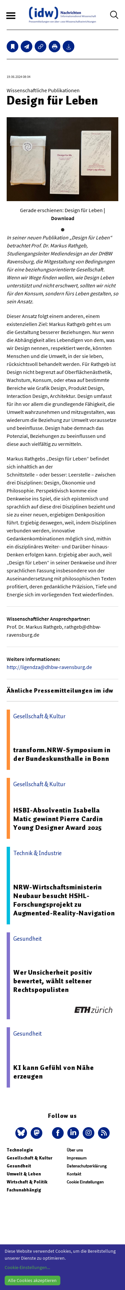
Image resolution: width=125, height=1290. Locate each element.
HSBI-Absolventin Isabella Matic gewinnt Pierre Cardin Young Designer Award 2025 (58, 818)
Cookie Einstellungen (85, 1182)
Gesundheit (19, 1166)
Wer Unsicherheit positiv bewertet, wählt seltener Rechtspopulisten (52, 981)
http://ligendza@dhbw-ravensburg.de (49, 667)
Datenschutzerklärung (87, 1166)
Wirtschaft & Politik (27, 1182)
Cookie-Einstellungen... (27, 1267)
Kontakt (74, 1174)
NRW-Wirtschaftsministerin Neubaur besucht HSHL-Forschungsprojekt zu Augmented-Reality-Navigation (64, 900)
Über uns (75, 1150)
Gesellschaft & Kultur (29, 1158)
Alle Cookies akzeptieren (32, 1280)
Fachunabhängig (24, 1190)
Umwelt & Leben (24, 1174)
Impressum (77, 1158)
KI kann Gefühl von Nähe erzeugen (53, 1072)
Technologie (20, 1150)
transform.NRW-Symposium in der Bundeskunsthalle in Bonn (62, 754)
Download (62, 218)
